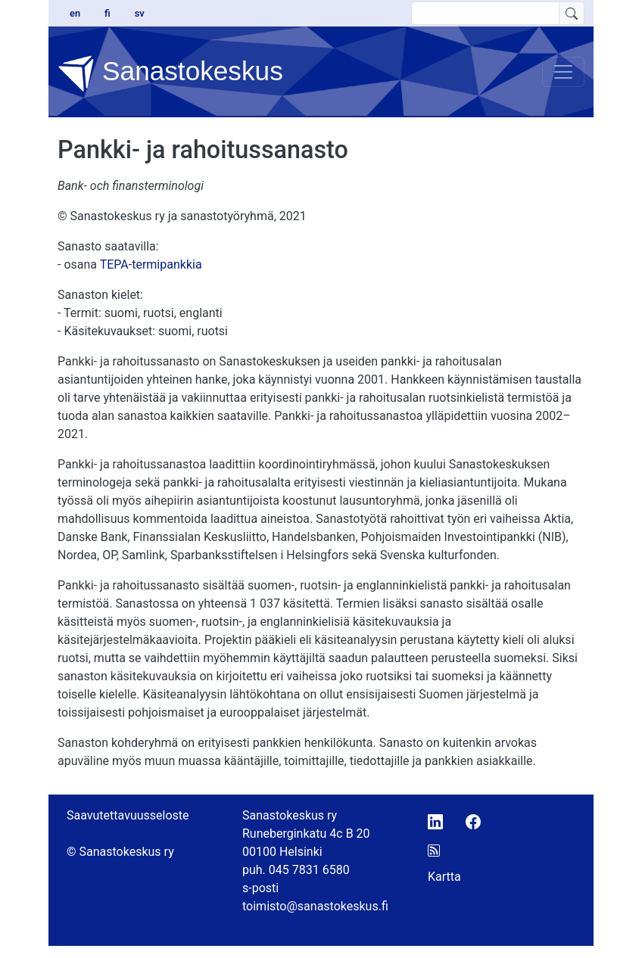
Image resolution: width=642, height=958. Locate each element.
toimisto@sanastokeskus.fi (315, 906)
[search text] (485, 13)
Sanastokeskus (170, 73)
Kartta (444, 876)
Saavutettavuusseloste (128, 815)
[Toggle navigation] (563, 72)
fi (107, 13)
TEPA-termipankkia (151, 264)
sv (140, 13)
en (75, 13)
